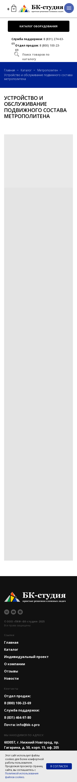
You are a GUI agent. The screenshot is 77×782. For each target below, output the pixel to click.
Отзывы (11, 671)
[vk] (6, 612)
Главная (9, 70)
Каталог (26, 70)
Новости (11, 678)
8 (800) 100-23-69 (17, 703)
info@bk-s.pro (28, 724)
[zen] (20, 612)
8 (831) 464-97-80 (17, 717)
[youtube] (13, 612)
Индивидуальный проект (26, 656)
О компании (14, 664)
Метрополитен (47, 70)
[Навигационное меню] (69, 8)
